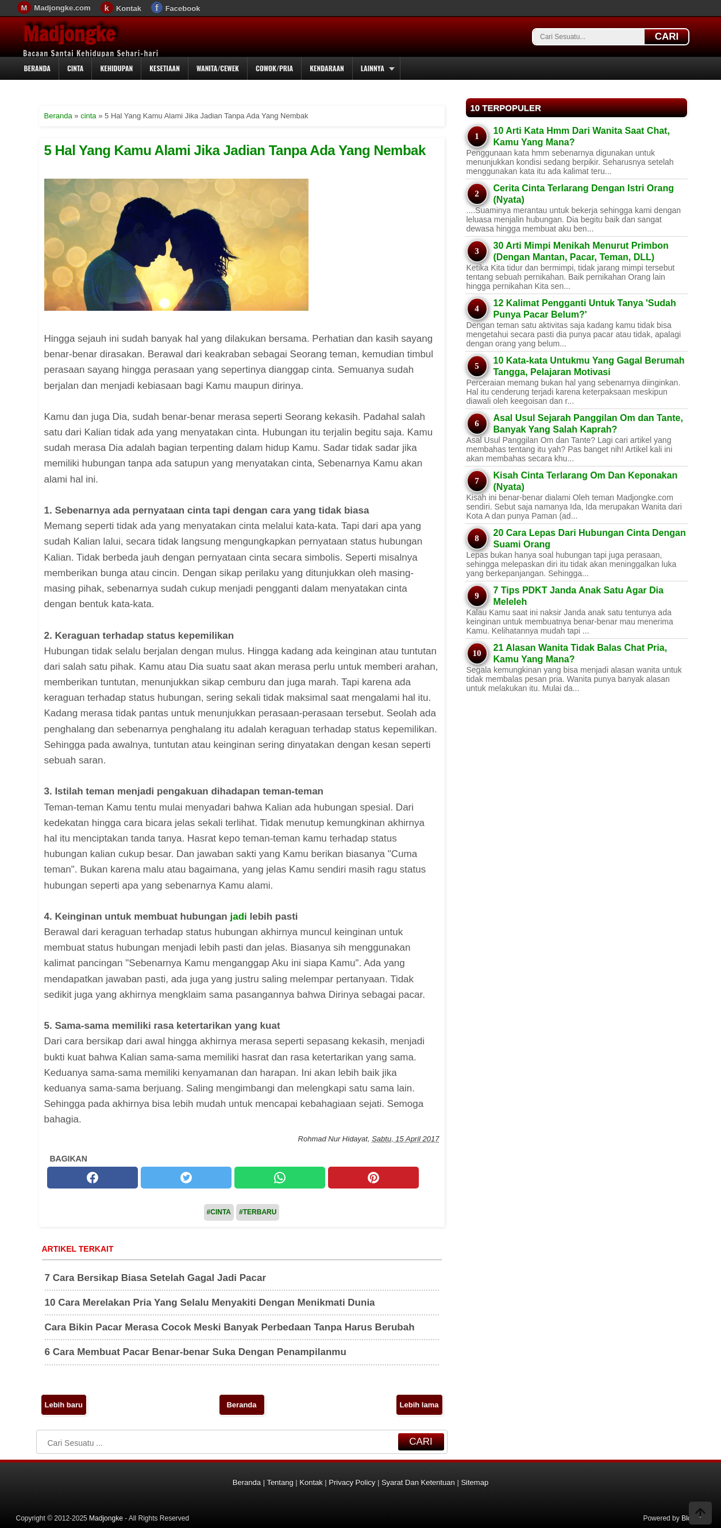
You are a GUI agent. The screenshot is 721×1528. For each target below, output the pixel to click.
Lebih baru (64, 1404)
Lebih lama (419, 1404)
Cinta (75, 68)
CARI (667, 36)
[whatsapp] (279, 1178)
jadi (238, 916)
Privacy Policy (352, 1482)
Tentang (280, 1482)
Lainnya (372, 68)
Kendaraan (327, 68)
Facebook (183, 8)
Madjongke (69, 34)
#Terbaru (257, 1212)
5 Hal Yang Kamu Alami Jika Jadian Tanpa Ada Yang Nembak (235, 150)
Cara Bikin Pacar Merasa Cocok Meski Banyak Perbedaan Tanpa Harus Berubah (230, 1327)
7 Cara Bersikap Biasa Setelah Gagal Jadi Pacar (156, 1277)
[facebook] (92, 1178)
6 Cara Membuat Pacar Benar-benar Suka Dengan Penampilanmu (195, 1351)
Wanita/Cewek (217, 68)
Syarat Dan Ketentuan (418, 1482)
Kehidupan (116, 68)
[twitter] (186, 1178)
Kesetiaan (164, 68)
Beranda (37, 68)
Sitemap (474, 1482)
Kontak (128, 8)
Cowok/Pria (274, 68)
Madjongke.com (62, 7)
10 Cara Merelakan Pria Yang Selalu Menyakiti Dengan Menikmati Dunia (210, 1302)
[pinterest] (373, 1178)
